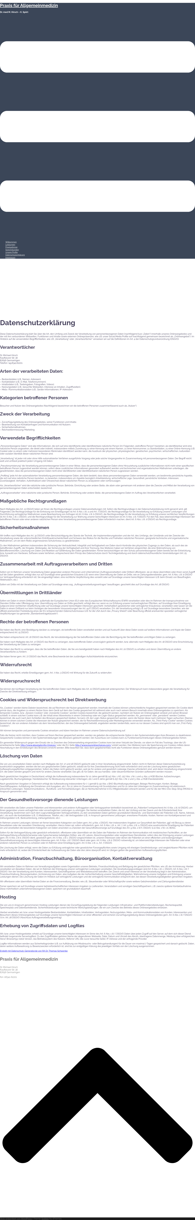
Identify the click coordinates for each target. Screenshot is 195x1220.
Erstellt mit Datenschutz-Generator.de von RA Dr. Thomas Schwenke (34, 951)
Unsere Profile (11, 252)
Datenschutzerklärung (15, 255)
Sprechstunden (12, 250)
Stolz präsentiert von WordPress (16, 1218)
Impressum (10, 257)
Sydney (45, 1218)
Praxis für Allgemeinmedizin (29, 5)
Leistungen (10, 245)
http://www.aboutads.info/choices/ (38, 745)
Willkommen (11, 242)
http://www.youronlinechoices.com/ (93, 745)
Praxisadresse (11, 247)
